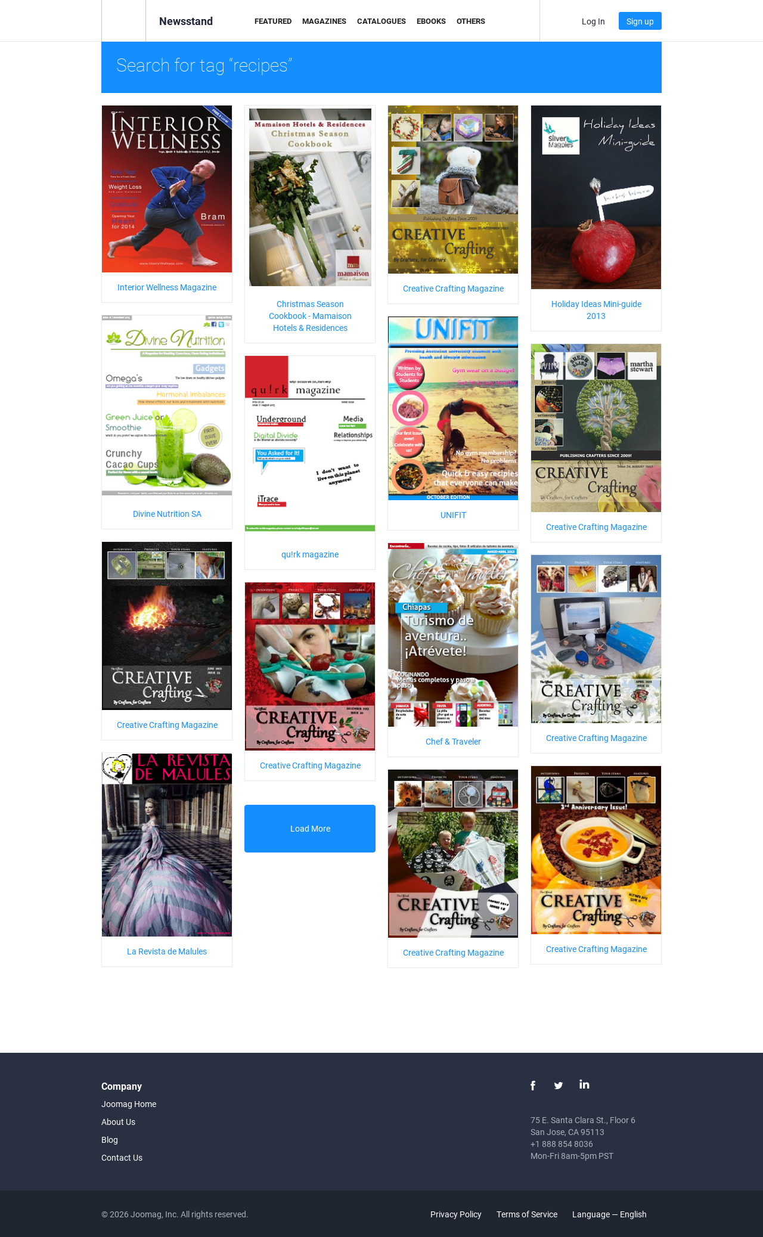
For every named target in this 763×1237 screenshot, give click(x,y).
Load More (310, 828)
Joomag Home (128, 1103)
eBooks (431, 20)
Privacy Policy (456, 1214)
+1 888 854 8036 (562, 1143)
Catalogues (381, 20)
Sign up (640, 21)
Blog (109, 1139)
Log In (593, 21)
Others (471, 20)
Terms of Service (527, 1214)
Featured (273, 20)
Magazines (324, 20)
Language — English (616, 1214)
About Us (118, 1121)
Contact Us (121, 1157)
